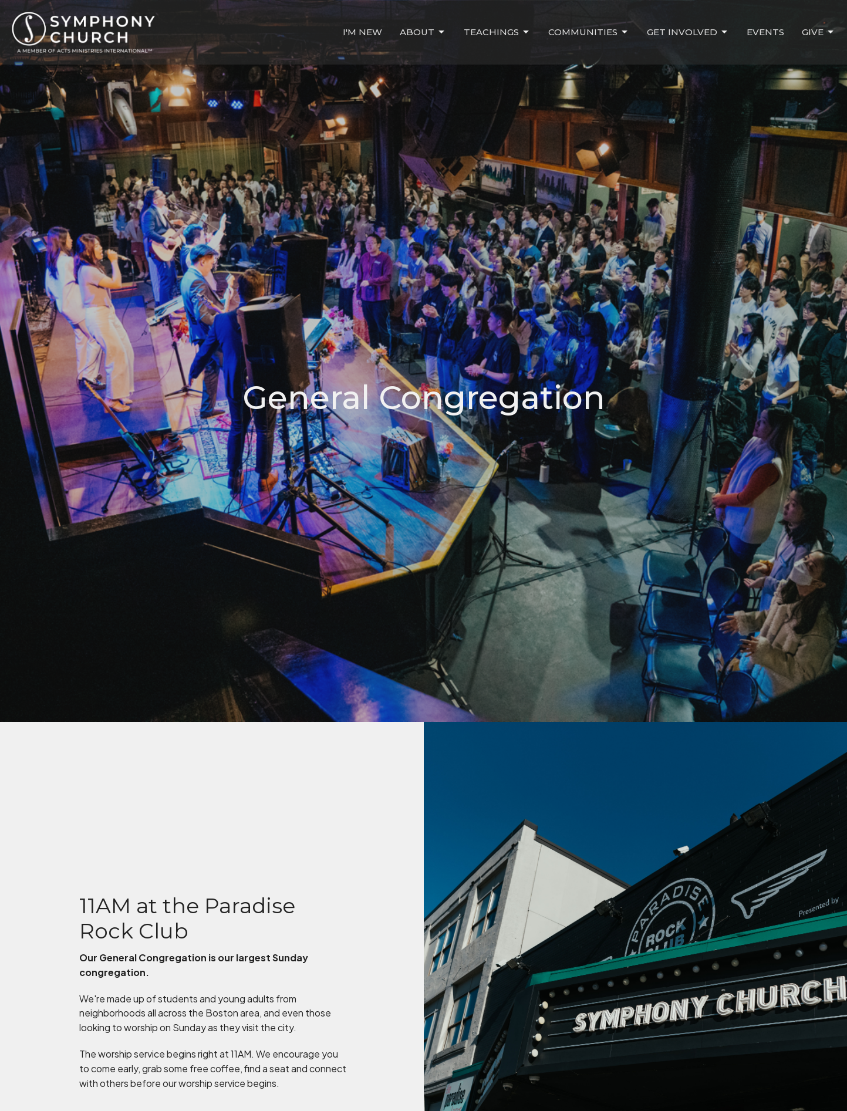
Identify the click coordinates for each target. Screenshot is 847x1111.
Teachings (497, 32)
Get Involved (688, 32)
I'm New (362, 32)
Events (765, 32)
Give (818, 32)
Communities (588, 32)
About (423, 32)
